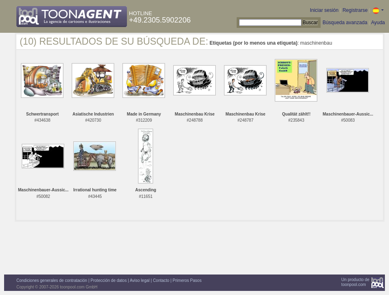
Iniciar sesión (324, 10)
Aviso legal (139, 280)
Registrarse (354, 10)
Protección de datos (108, 280)
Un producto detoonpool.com (355, 282)
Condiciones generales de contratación (51, 280)
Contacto (161, 280)
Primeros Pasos (187, 280)
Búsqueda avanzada (345, 22)
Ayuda (378, 22)
